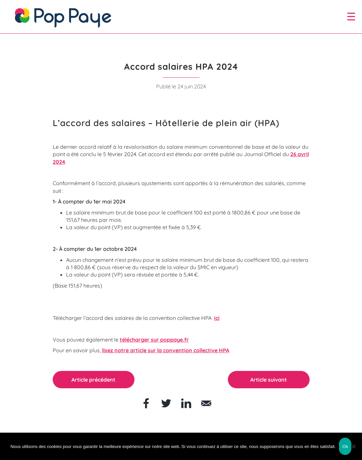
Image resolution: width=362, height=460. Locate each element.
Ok (345, 446)
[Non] (353, 446)
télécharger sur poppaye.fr (154, 339)
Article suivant (268, 379)
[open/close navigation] (351, 16)
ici (217, 318)
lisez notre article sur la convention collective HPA (165, 350)
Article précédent (93, 379)
